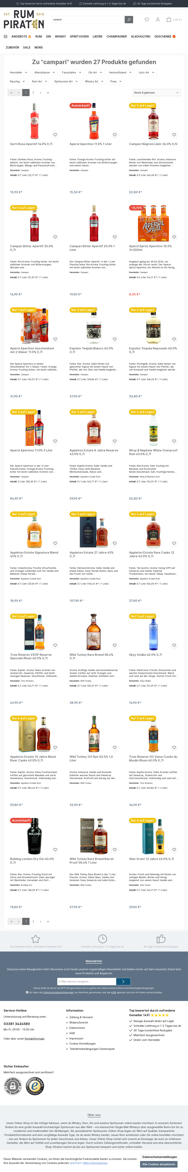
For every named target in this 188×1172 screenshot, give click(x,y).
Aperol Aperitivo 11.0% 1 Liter (91, 144)
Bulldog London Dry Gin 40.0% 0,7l (32, 860)
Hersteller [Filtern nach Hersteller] (19, 72)
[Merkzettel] (146, 19)
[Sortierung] (156, 92)
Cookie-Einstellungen (82, 1043)
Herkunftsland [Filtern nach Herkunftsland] (120, 72)
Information (74, 1010)
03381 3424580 (17, 1024)
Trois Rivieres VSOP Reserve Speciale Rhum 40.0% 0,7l (31, 656)
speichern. (76, 1162)
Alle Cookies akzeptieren (158, 1164)
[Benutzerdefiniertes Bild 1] (35, 1086)
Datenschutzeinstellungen (159, 1156)
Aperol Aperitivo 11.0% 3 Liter (31, 450)
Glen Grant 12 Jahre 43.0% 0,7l (151, 859)
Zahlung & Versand (81, 1017)
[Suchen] (129, 19)
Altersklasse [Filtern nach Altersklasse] (45, 72)
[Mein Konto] (157, 19)
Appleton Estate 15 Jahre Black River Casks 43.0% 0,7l (33, 758)
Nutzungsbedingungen (141, 988)
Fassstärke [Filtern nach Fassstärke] (72, 72)
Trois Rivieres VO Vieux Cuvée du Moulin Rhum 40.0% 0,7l (153, 758)
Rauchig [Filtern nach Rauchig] (17, 81)
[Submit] (123, 981)
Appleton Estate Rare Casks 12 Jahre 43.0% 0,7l (151, 554)
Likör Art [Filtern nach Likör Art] (147, 72)
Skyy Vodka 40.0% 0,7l (145, 655)
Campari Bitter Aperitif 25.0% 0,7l (31, 248)
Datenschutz (77, 1027)
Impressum (76, 1038)
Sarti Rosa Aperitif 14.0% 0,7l (31, 144)
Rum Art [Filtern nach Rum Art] (39, 81)
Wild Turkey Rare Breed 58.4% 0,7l (91, 656)
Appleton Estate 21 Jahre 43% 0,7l (91, 554)
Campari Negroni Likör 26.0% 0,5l (153, 144)
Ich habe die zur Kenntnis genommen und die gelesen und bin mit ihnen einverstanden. (95, 992)
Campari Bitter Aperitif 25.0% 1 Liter (92, 248)
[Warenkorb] (174, 19)
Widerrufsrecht (78, 1022)
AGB (113, 992)
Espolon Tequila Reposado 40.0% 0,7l (153, 350)
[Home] (6, 36)
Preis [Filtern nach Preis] (116, 81)
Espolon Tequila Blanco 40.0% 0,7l (91, 350)
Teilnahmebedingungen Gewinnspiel (92, 1048)
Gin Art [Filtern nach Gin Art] (95, 72)
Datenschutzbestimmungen (58, 992)
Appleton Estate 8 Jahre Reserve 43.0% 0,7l (94, 452)
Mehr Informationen (95, 1162)
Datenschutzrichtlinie (112, 988)
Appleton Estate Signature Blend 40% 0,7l (34, 554)
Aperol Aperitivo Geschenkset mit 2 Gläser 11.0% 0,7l (32, 350)
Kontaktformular (34, 1038)
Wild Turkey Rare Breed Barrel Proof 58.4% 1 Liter (91, 860)
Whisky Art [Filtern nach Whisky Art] (94, 81)
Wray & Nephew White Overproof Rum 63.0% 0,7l (153, 452)
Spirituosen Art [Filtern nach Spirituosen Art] (66, 81)
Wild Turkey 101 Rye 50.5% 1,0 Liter (91, 758)
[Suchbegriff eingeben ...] (88, 19)
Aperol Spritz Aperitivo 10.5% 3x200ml (150, 248)
